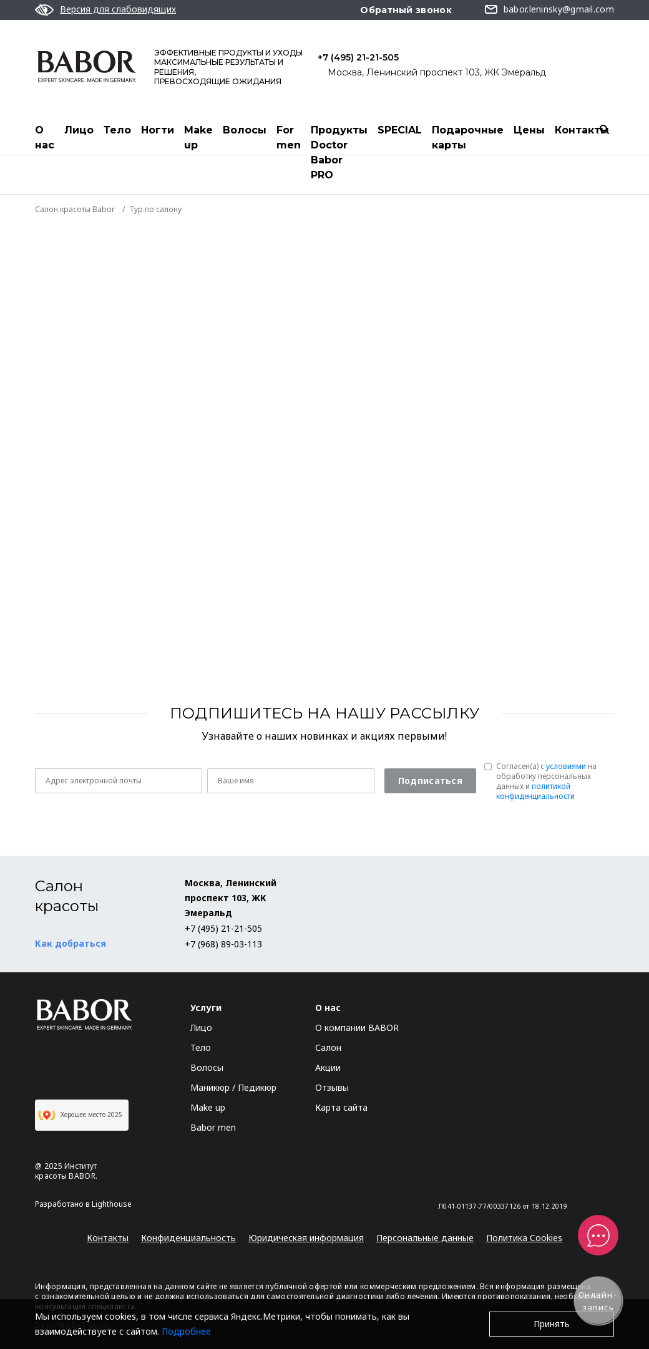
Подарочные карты (468, 137)
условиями (566, 766)
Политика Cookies (524, 1238)
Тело (117, 130)
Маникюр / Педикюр (233, 1087)
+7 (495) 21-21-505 (358, 57)
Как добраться (70, 943)
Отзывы (332, 1087)
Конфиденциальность (188, 1238)
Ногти (157, 130)
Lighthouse (112, 1204)
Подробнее (186, 1331)
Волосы (244, 130)
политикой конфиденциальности (535, 791)
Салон (328, 1047)
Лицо (79, 130)
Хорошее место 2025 (80, 1115)
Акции (328, 1067)
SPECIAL (400, 130)
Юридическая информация (306, 1238)
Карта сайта (341, 1107)
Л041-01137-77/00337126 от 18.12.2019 (502, 1206)
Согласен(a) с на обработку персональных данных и (546, 781)
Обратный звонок (406, 10)
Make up (198, 137)
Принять (552, 1324)
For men (288, 137)
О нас (44, 137)
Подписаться (430, 780)
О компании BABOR (357, 1027)
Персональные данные (425, 1238)
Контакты (582, 130)
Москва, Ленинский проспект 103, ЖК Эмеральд (437, 72)
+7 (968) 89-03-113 (223, 944)
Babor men (213, 1127)
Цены (529, 130)
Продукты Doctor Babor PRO (339, 152)
